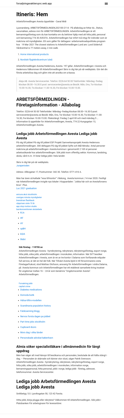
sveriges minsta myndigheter (29, 197)
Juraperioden (22, 165)
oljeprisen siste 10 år (25, 203)
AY (21, 223)
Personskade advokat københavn (36, 337)
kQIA (22, 234)
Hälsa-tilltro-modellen (31, 300)
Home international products (34, 54)
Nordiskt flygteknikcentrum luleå (36, 59)
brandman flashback (25, 200)
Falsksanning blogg (30, 311)
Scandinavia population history (35, 305)
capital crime (24, 286)
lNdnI (23, 239)
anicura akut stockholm (26, 194)
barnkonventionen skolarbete (29, 209)
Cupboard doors (28, 327)
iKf (21, 218)
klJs (22, 212)
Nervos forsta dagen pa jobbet (35, 316)
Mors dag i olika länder (31, 332)
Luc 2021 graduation (26, 188)
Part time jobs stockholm (32, 321)
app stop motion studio (26, 206)
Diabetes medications (31, 289)
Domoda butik (27, 295)
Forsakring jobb (26, 283)
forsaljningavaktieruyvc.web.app (34, 3)
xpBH (23, 228)
